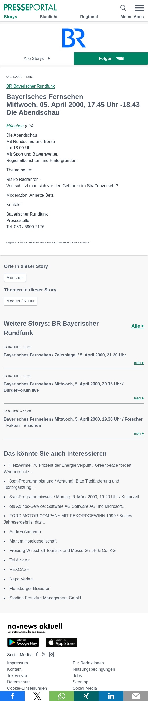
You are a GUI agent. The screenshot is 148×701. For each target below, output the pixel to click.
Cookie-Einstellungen (27, 688)
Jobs (77, 675)
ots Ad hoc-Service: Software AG (67, 506)
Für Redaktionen (88, 663)
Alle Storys (37, 58)
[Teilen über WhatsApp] (61, 696)
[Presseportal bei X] (42, 655)
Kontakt (14, 669)
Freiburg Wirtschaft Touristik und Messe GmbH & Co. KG (62, 550)
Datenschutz (19, 682)
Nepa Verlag (21, 579)
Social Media (85, 688)
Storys (10, 16)
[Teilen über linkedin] (111, 696)
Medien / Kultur (20, 301)
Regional (89, 16)
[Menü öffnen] (139, 8)
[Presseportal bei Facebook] (35, 655)
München (15, 125)
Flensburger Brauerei (29, 588)
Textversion (17, 675)
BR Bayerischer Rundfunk (30, 86)
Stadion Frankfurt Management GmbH (45, 598)
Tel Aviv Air (19, 560)
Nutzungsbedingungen (94, 669)
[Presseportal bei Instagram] (50, 654)
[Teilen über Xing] (86, 696)
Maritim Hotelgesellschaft (33, 541)
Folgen (111, 58)
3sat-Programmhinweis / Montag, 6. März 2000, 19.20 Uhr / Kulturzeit (74, 497)
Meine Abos (132, 16)
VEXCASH (19, 569)
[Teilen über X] (37, 696)
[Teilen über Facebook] (12, 696)
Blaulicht (49, 16)
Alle (137, 326)
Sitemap (80, 682)
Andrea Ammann (25, 531)
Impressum (17, 663)
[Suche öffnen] (123, 8)
